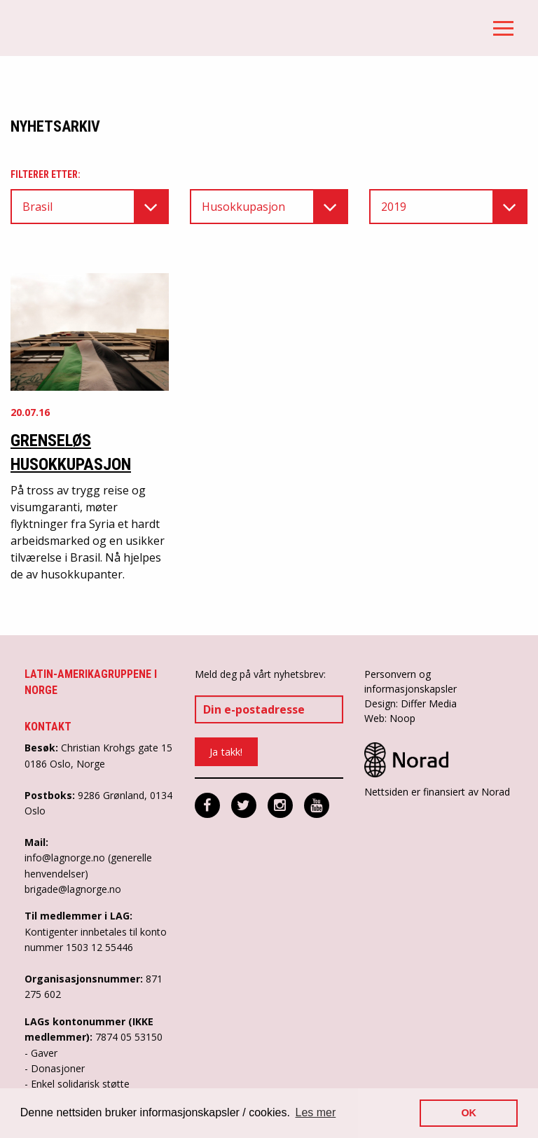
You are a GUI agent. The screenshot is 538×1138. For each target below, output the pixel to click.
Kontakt (48, 726)
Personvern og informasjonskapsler (410, 681)
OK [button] (468, 1112)
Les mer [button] (316, 1112)
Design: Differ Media (410, 703)
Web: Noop (389, 718)
